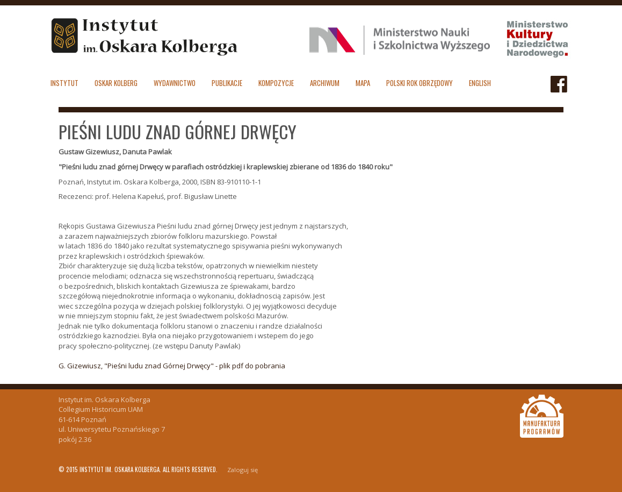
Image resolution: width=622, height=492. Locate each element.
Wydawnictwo (175, 82)
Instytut (64, 82)
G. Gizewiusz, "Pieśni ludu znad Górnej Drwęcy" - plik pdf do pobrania (172, 365)
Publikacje (227, 82)
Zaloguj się (242, 470)
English (480, 82)
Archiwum (324, 82)
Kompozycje (276, 82)
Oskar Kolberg (116, 82)
